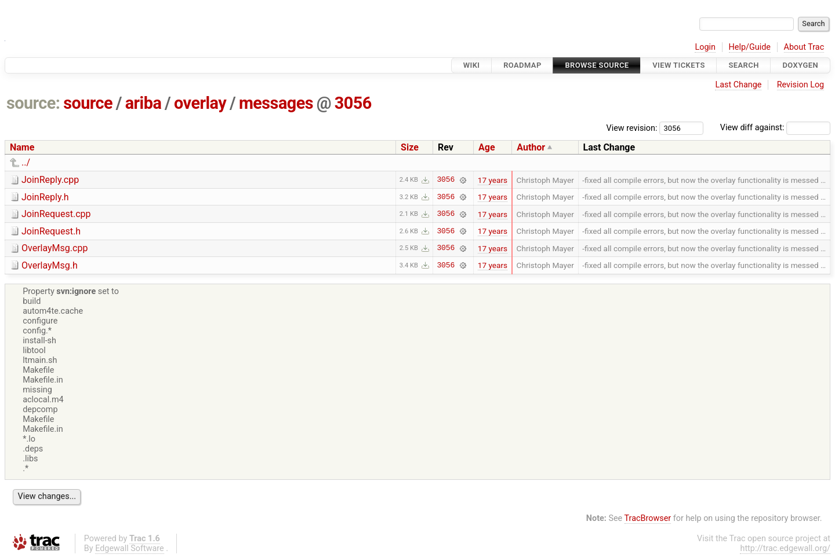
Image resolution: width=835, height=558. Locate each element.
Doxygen (800, 65)
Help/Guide (750, 47)
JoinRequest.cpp (55, 213)
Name (22, 147)
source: (33, 103)
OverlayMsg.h (49, 265)
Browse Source (597, 65)
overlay (200, 103)
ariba (143, 103)
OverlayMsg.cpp (54, 248)
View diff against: (775, 128)
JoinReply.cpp (50, 179)
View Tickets (678, 65)
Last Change (738, 85)
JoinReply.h (45, 197)
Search (743, 65)
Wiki (471, 65)
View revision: (632, 128)
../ (25, 162)
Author (531, 147)
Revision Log (801, 85)
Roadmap (522, 65)
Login (705, 47)
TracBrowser (648, 518)
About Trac (804, 47)
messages (276, 103)
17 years (492, 180)
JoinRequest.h (51, 231)
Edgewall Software (129, 548)
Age (486, 147)
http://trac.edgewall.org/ (785, 548)
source (87, 103)
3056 (353, 103)
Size (410, 147)
